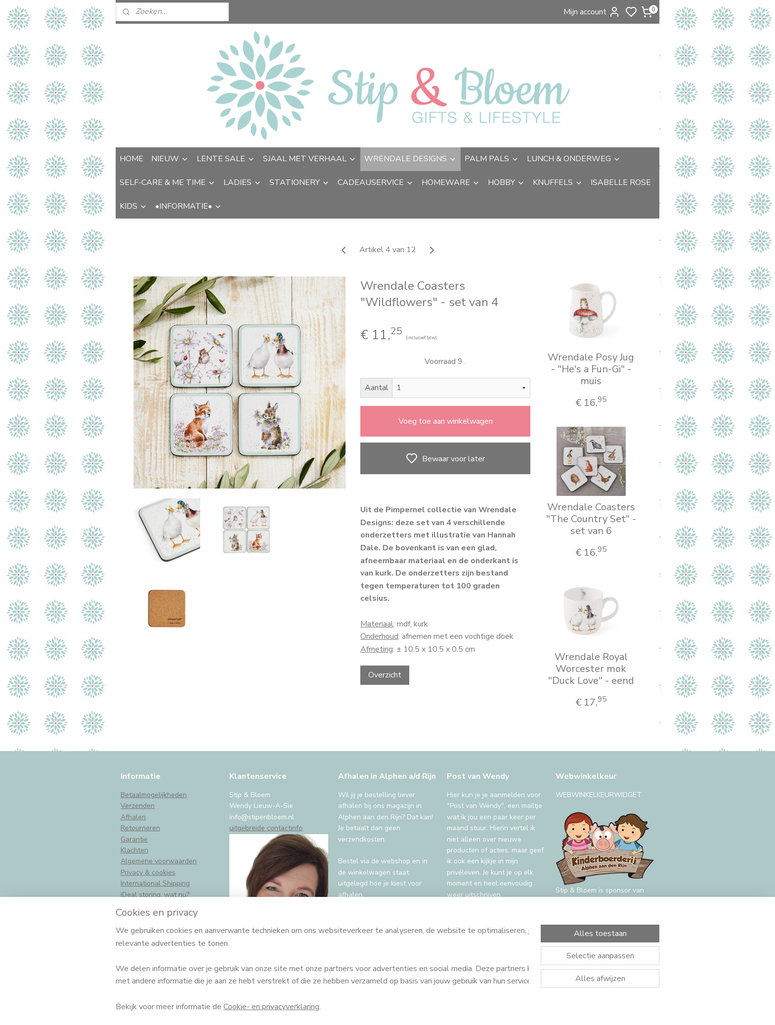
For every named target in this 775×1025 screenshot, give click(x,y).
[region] (322, 968)
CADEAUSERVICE (376, 182)
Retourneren (140, 828)
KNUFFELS (558, 182)
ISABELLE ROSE (621, 182)
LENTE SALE (226, 158)
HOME (131, 158)
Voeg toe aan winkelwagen (445, 421)
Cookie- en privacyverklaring (271, 1006)
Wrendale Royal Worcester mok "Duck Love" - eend (591, 669)
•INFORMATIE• (188, 206)
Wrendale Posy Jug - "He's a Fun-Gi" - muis (591, 369)
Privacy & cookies (148, 872)
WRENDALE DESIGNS (410, 158)
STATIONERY (299, 182)
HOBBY (506, 182)
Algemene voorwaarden (159, 861)
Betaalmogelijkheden (154, 795)
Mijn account (591, 12)
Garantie (134, 839)
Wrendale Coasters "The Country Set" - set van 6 (591, 519)
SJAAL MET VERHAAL (309, 158)
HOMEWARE (451, 182)
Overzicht (384, 674)
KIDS (133, 206)
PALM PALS (492, 158)
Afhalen (133, 817)
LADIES (242, 182)
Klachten (134, 850)
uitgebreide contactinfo (265, 828)
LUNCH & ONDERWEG (574, 158)
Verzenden (138, 805)
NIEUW (170, 158)
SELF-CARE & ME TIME (167, 182)
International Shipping (155, 883)
